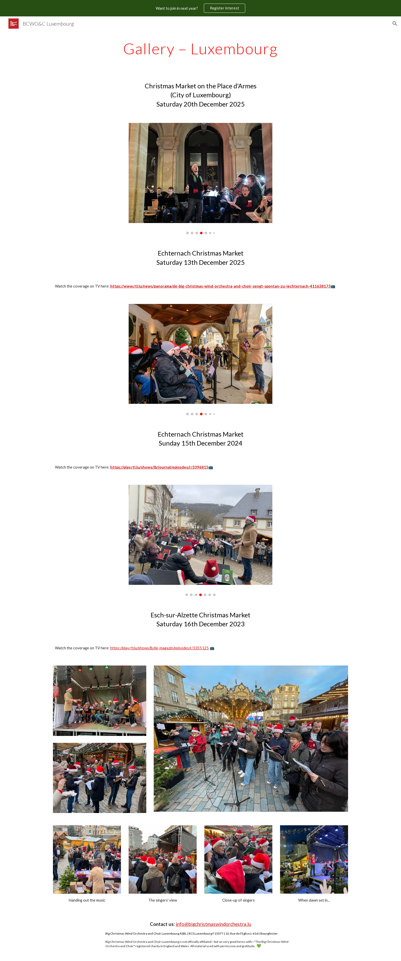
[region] (200, 8)
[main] (200, 48)
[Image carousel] (200, 178)
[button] (395, 23)
